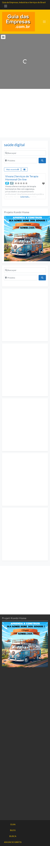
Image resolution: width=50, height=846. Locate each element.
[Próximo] (20, 160)
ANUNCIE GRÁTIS (13, 842)
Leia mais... (25, 196)
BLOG (13, 830)
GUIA (12, 824)
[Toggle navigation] (5, 6)
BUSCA (12, 836)
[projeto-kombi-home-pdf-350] (27, 238)
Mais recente (12, 169)
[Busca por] (25, 153)
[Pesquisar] (42, 160)
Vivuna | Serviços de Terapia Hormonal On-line (21, 178)
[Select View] (24, 169)
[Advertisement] (24, 113)
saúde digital (14, 145)
